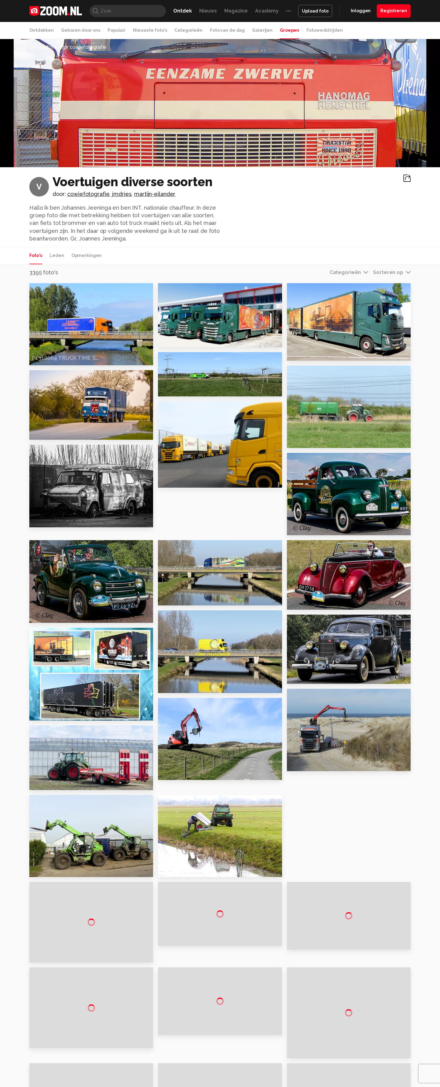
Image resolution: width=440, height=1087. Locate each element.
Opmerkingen (87, 255)
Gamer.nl (311, 1067)
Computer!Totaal (133, 1067)
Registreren (393, 10)
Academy (267, 11)
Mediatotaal (193, 1067)
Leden (57, 255)
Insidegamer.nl (337, 1067)
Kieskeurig (59, 1067)
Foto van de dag (227, 30)
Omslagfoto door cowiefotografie (67, 47)
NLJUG (266, 1074)
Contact (347, 1048)
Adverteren (350, 993)
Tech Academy (194, 1074)
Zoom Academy (160, 1074)
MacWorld (240, 1067)
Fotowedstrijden (324, 30)
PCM (109, 1067)
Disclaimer (349, 1004)
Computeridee (87, 1067)
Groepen (289, 30)
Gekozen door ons (80, 30)
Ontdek (182, 11)
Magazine (236, 11)
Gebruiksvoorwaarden (361, 1015)
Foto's (35, 255)
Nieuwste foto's (150, 30)
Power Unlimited (371, 1067)
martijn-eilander (154, 194)
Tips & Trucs (166, 1067)
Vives (217, 1074)
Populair (117, 30)
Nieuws (208, 11)
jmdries (121, 194)
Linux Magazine (240, 1074)
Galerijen (262, 30)
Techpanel (289, 1067)
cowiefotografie (88, 194)
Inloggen (361, 10)
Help (344, 1037)
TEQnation (285, 1074)
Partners (347, 1026)
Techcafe (218, 1067)
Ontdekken (41, 30)
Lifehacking (264, 1067)
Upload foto (315, 11)
